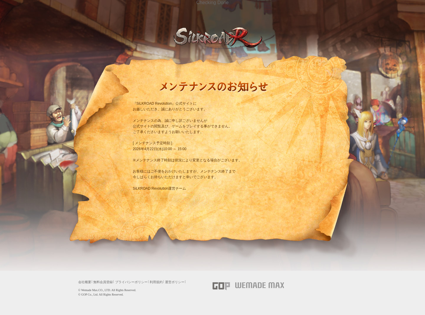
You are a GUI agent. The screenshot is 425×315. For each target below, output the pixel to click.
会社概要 (84, 282)
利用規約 (156, 282)
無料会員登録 (103, 282)
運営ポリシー (174, 282)
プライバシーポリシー (131, 282)
